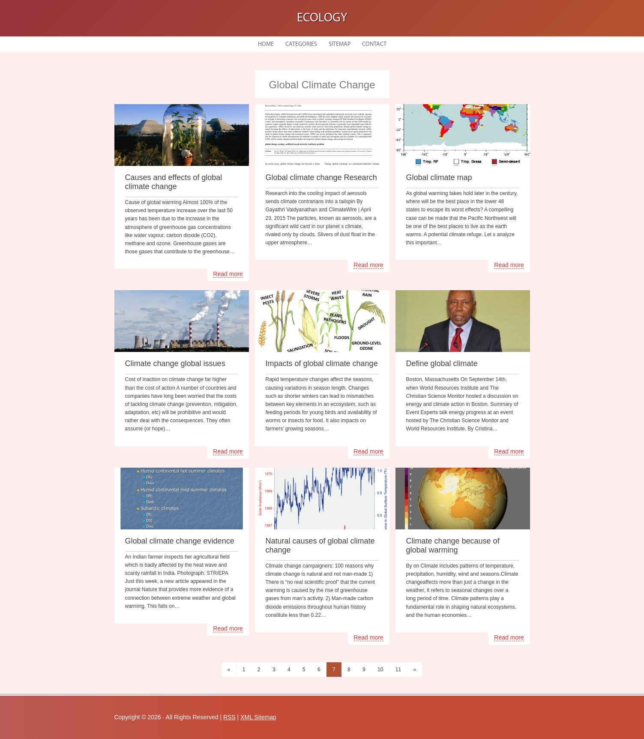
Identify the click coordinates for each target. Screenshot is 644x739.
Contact (374, 44)
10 (380, 670)
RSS (229, 717)
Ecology (322, 18)
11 (398, 670)
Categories (301, 44)
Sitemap (339, 44)
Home (266, 44)
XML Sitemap (258, 717)
